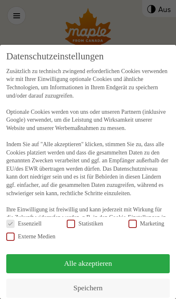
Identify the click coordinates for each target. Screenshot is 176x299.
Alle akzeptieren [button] (88, 256)
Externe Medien (30, 229)
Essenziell (24, 216)
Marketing (146, 216)
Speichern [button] (88, 280)
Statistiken (85, 216)
